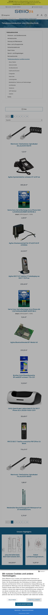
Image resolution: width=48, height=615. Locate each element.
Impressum (18, 610)
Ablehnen (12, 600)
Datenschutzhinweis (27, 610)
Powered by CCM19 (24, 613)
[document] (24, 585)
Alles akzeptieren (24, 604)
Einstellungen (34, 600)
